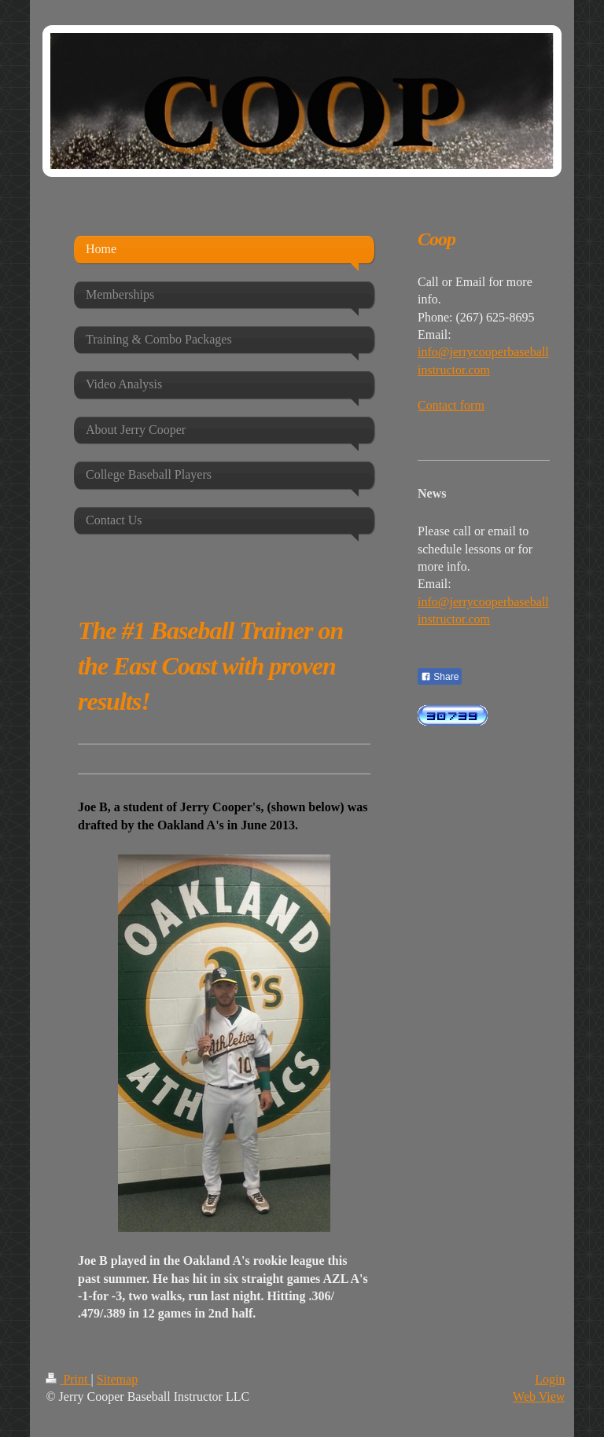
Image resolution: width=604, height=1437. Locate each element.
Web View (539, 1396)
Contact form (451, 405)
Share (440, 676)
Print (68, 1379)
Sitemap (117, 1379)
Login (550, 1379)
